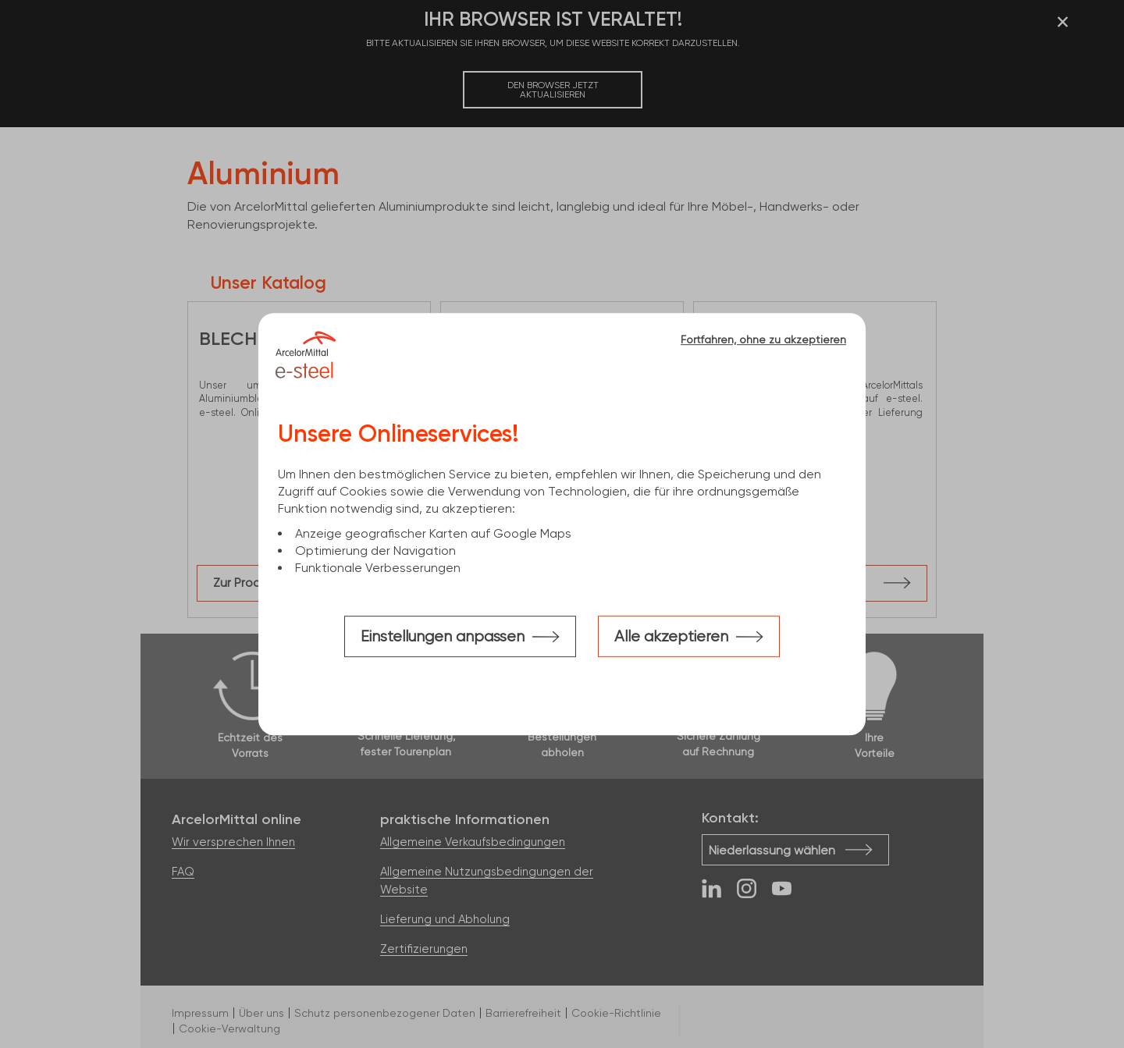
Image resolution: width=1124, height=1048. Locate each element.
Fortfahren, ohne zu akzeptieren (763, 339)
